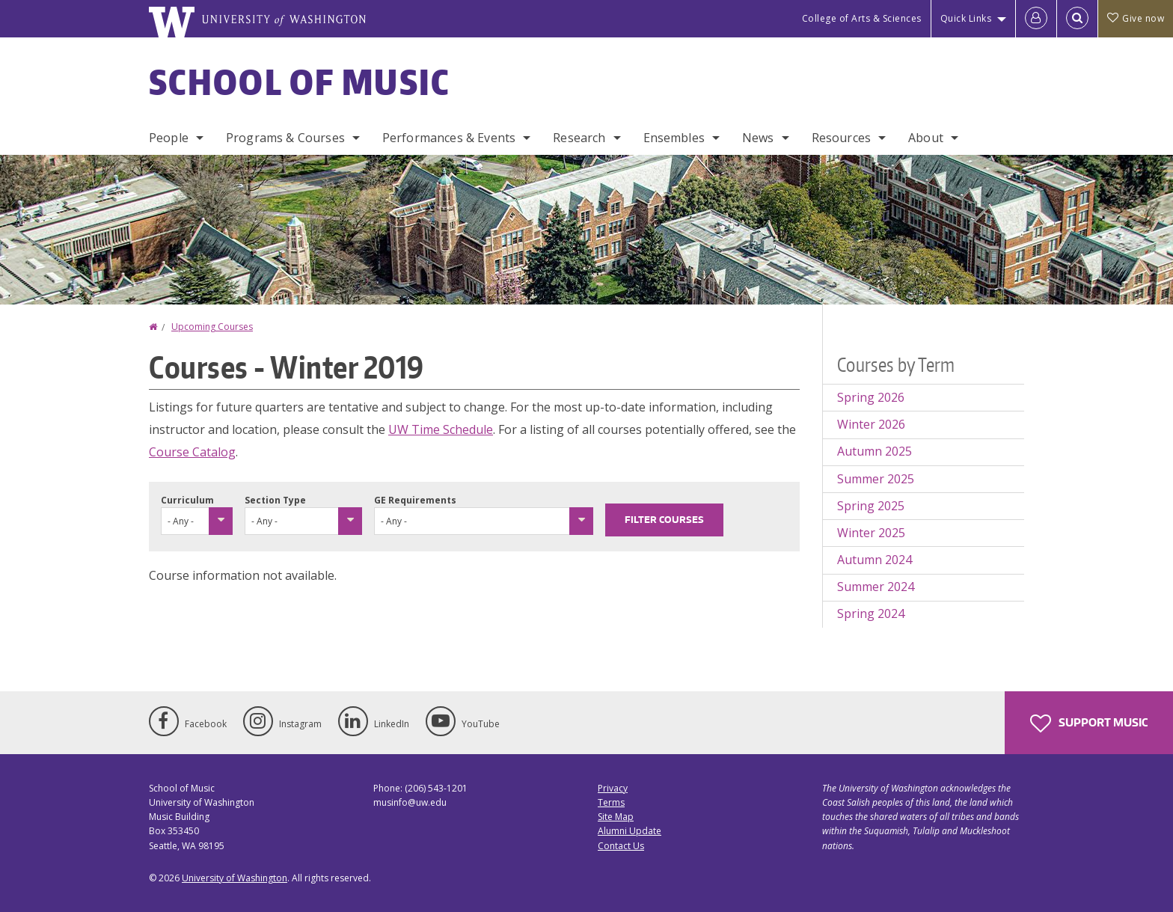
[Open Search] (1077, 18)
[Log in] (1036, 18)
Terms (611, 802)
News (758, 137)
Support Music (1089, 723)
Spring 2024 (870, 613)
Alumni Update (629, 830)
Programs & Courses (285, 137)
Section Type (275, 500)
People (169, 137)
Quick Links (966, 18)
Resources (841, 137)
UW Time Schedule (440, 429)
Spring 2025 (870, 506)
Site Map (616, 816)
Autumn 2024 (874, 559)
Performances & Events (448, 137)
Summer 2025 (875, 479)
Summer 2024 (875, 586)
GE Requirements (415, 500)
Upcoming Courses (212, 326)
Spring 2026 (870, 397)
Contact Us (621, 845)
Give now (1135, 18)
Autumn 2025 (874, 451)
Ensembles (674, 137)
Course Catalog (192, 452)
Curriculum (187, 500)
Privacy (613, 788)
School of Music (299, 81)
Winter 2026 (871, 424)
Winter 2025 (871, 532)
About (925, 137)
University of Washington (234, 878)
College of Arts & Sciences (862, 18)
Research (579, 137)
